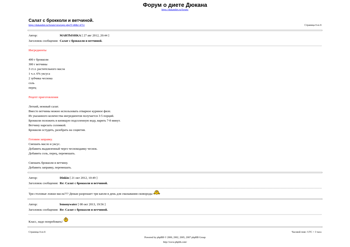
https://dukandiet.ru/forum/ (174, 9)
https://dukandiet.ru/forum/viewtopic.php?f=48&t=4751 (57, 25)
